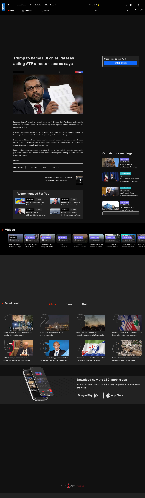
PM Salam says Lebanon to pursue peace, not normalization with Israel (16, 359)
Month (84, 304)
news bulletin (35, 5)
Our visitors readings (117, 153)
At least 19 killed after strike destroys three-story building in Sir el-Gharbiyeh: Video (31, 245)
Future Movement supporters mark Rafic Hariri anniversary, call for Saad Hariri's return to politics (128, 245)
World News (30, 199)
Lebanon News (124, 159)
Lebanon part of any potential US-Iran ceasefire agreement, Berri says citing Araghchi (54, 359)
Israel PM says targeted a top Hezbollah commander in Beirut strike (90, 333)
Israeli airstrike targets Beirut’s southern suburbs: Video (48, 245)
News (10, 5)
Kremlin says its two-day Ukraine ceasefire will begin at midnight (35, 204)
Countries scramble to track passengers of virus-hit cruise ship (71, 214)
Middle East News (125, 173)
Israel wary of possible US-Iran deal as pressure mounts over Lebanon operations (90, 359)
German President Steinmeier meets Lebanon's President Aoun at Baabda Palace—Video (112, 245)
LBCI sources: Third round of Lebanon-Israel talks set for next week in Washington (127, 333)
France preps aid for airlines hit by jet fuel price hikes (36, 214)
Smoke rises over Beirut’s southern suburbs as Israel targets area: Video (96, 245)
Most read (12, 303)
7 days (68, 304)
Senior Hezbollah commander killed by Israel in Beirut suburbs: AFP (17, 333)
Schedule (27, 10)
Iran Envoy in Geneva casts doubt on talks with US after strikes (129, 194)
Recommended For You (33, 193)
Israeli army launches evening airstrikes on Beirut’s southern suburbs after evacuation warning (80, 245)
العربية (97, 10)
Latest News (21, 5)
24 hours (52, 304)
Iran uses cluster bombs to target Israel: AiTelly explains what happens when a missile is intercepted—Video (15, 245)
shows (45, 10)
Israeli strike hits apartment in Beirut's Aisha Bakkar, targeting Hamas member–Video (128, 166)
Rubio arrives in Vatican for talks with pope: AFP (71, 204)
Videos (10, 229)
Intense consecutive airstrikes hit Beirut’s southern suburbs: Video (64, 245)
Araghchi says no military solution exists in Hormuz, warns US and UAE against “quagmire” (129, 180)
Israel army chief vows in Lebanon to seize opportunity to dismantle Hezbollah (126, 359)
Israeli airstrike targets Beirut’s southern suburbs (51, 333)
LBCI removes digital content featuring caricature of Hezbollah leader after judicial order (129, 209)
